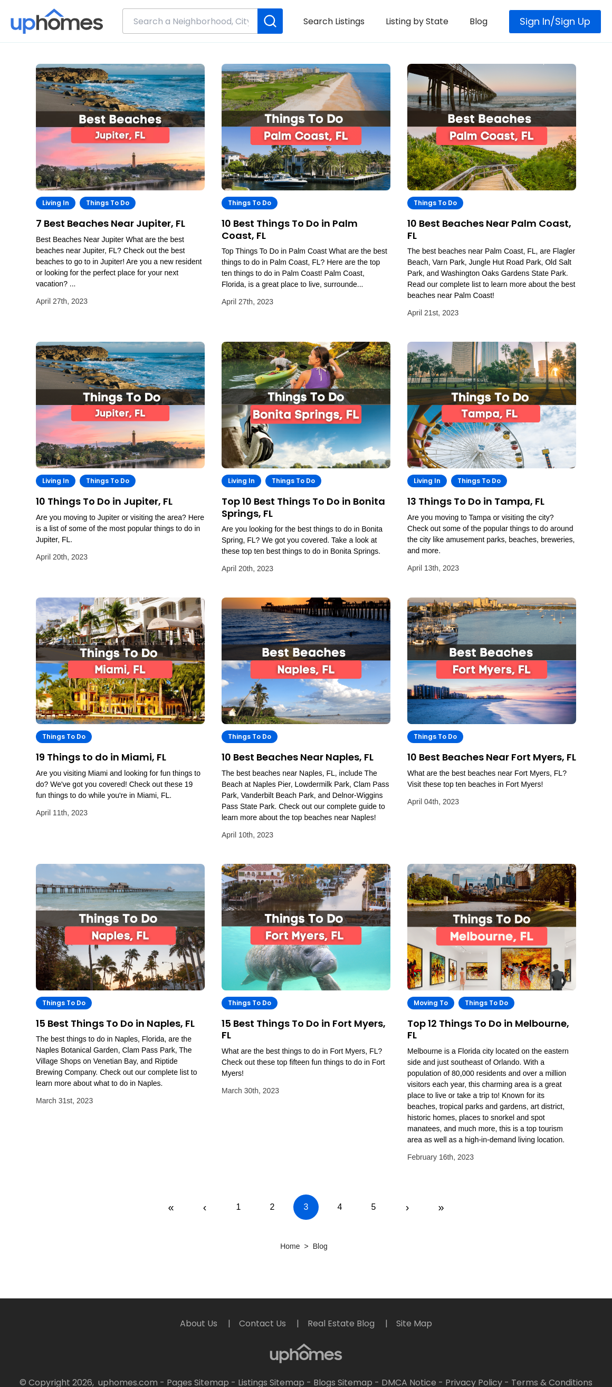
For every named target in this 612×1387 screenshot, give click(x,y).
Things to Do (107, 202)
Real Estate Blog (342, 1323)
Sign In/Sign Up (555, 21)
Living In (55, 202)
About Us (199, 1323)
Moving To (431, 1002)
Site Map (414, 1323)
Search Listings (334, 21)
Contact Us (263, 1323)
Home (290, 1246)
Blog (478, 21)
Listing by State (417, 21)
